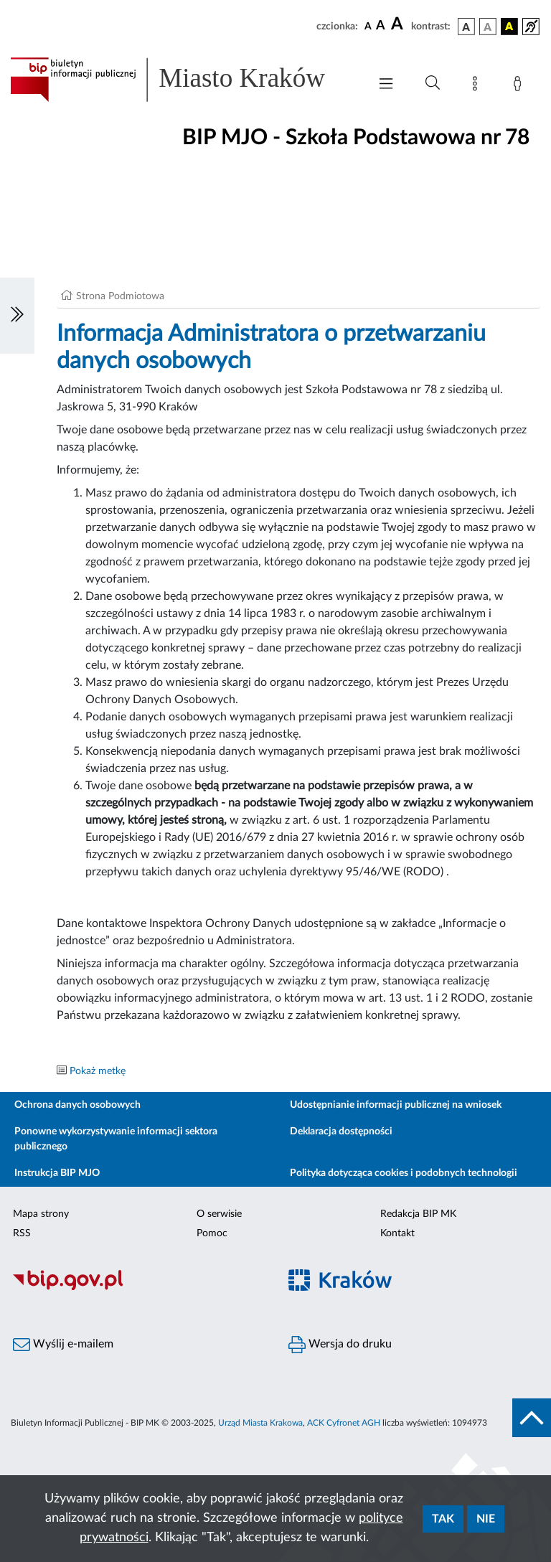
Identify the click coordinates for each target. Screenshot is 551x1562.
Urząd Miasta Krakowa (260, 1422)
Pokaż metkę (98, 1071)
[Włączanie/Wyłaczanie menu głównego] (386, 85)
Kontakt (397, 1233)
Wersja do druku (340, 1344)
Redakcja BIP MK (418, 1214)
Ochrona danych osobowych (77, 1105)
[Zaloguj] (520, 86)
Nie (485, 1519)
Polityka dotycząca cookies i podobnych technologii (403, 1173)
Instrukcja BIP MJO (57, 1173)
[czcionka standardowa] (368, 25)
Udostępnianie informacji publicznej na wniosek (395, 1105)
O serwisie (219, 1214)
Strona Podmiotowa (120, 296)
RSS (22, 1233)
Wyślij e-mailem (63, 1344)
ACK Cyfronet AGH (343, 1422)
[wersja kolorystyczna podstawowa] (466, 26)
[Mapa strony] (478, 86)
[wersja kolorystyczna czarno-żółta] (509, 26)
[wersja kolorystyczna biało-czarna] (488, 26)
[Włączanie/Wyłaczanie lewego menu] (17, 316)
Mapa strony (41, 1214)
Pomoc (212, 1233)
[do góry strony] (531, 1417)
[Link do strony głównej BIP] (182, 79)
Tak (443, 1519)
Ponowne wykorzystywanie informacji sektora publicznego (115, 1139)
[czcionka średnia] (381, 26)
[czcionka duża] (399, 24)
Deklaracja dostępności (341, 1131)
